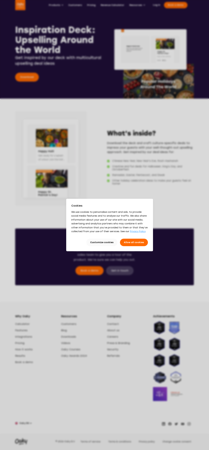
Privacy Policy (138, 231)
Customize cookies (102, 242)
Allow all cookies (134, 242)
